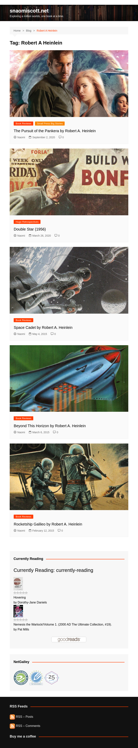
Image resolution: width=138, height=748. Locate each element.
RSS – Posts (21, 716)
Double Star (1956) (30, 229)
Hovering (19, 597)
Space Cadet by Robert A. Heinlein (43, 327)
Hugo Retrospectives (27, 221)
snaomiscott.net (29, 11)
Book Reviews (23, 123)
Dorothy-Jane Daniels (32, 602)
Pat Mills (23, 629)
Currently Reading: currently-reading (53, 570)
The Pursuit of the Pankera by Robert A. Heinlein (55, 131)
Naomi (19, 137)
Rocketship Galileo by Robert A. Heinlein (48, 524)
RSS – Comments (25, 725)
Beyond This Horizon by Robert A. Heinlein (50, 426)
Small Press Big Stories (50, 123)
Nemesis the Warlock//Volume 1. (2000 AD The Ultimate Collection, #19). (62, 624)
